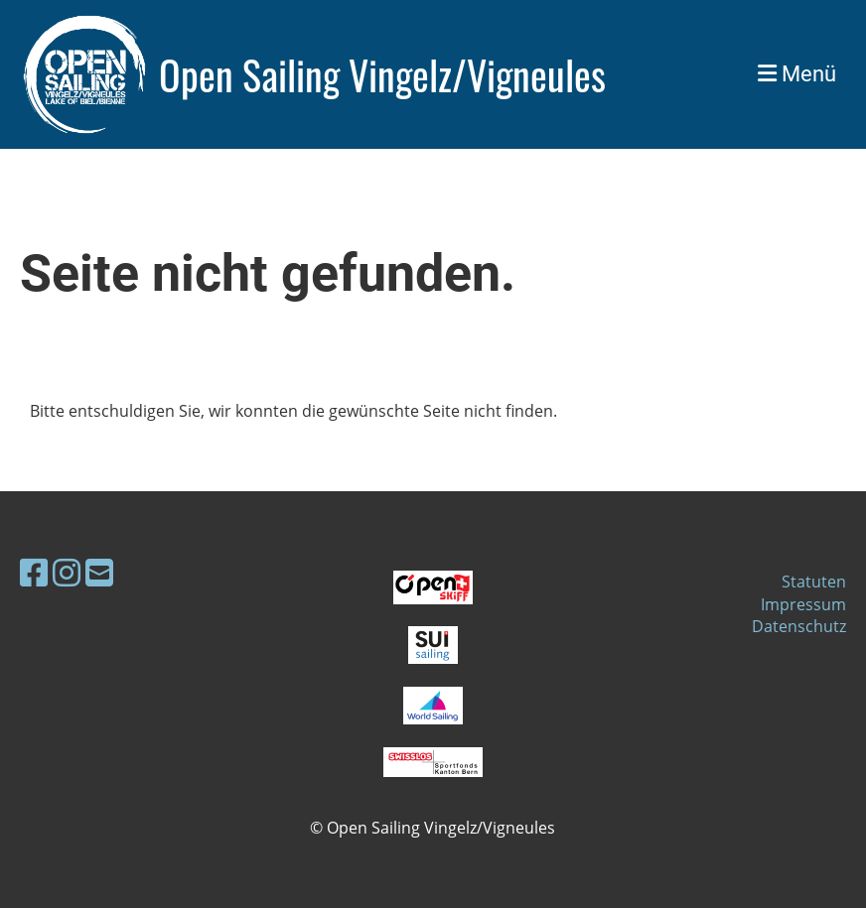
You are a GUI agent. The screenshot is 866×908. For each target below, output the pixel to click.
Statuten (814, 581)
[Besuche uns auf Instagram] (66, 572)
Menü (797, 74)
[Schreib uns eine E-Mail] (99, 572)
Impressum (803, 604)
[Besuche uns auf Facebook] (34, 572)
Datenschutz (799, 626)
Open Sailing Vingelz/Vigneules (382, 74)
